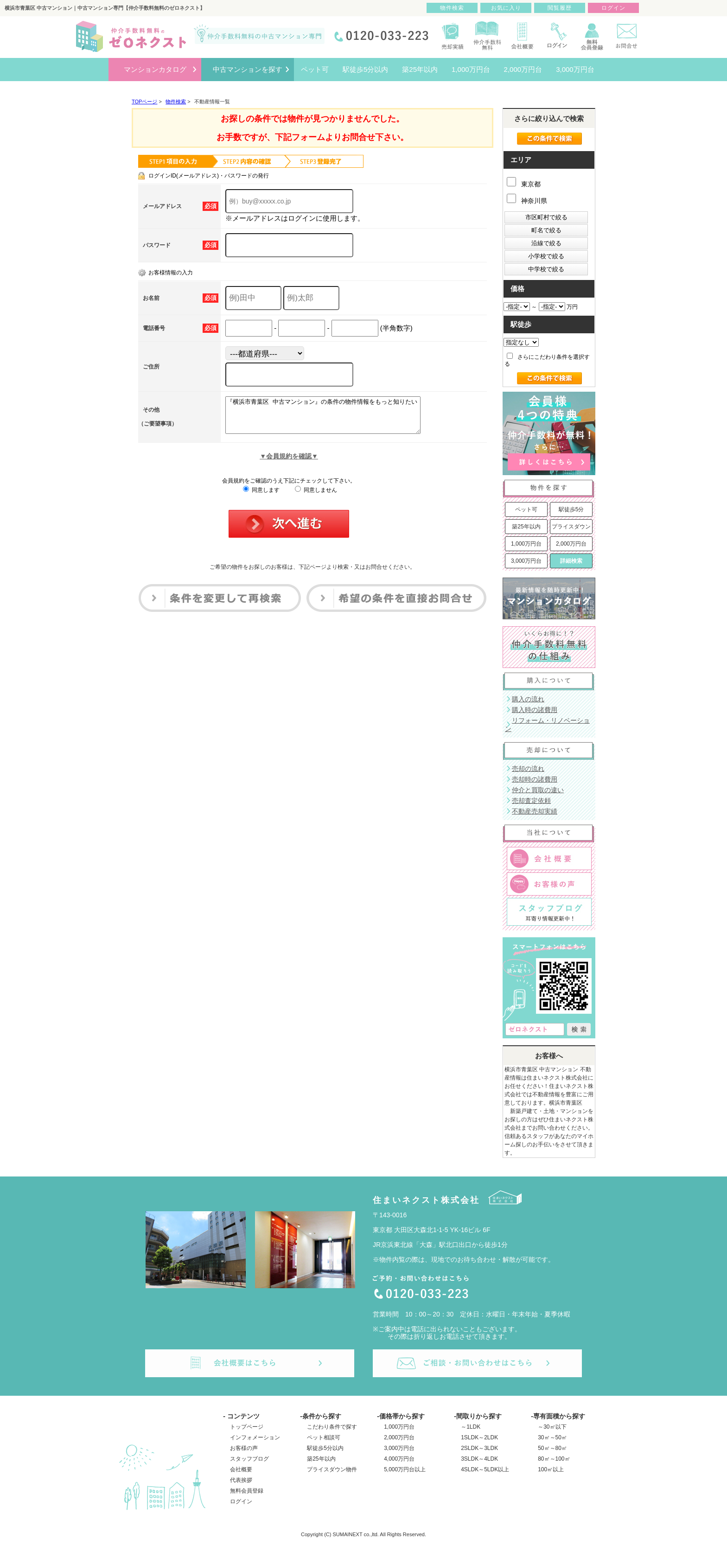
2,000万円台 (571, 543)
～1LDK (470, 1427)
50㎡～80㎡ (552, 1448)
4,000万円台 (399, 1459)
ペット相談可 (323, 1437)
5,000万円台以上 (405, 1469)
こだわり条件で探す (332, 1427)
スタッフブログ (249, 1459)
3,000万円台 (526, 561)
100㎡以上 (551, 1469)
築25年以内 (526, 526)
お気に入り (506, 8)
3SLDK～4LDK (479, 1459)
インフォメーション (255, 1437)
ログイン (241, 1501)
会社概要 (241, 1469)
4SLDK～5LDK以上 (485, 1469)
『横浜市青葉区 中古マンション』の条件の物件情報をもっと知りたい (334, 418)
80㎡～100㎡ (554, 1459)
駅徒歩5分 (571, 509)
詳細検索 (571, 561)
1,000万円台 (526, 543)
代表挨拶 (241, 1480)
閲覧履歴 (560, 8)
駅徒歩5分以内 (325, 1448)
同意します (261, 497)
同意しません (316, 497)
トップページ (246, 1427)
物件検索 (452, 8)
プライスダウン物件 (332, 1469)
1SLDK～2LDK (479, 1437)
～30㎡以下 (552, 1427)
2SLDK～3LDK (479, 1448)
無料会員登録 (246, 1491)
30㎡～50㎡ (552, 1437)
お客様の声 (244, 1448)
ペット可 (526, 509)
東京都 (524, 184)
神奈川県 (527, 200)
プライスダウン (571, 526)
